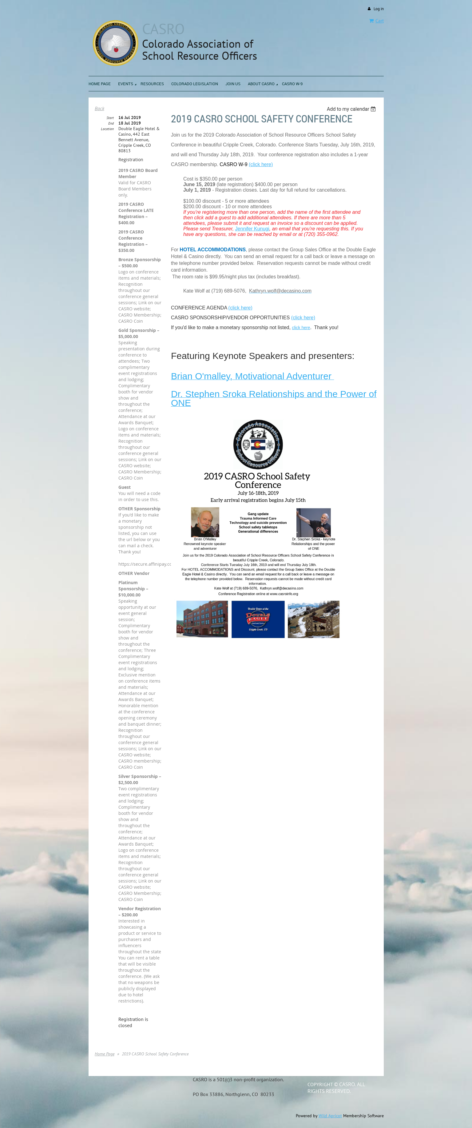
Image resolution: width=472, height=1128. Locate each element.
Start (110, 117)
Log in (379, 8)
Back (99, 108)
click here (301, 327)
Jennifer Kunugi (252, 228)
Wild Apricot (330, 1115)
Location (107, 128)
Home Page (104, 1054)
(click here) (240, 307)
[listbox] (352, 109)
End (111, 123)
